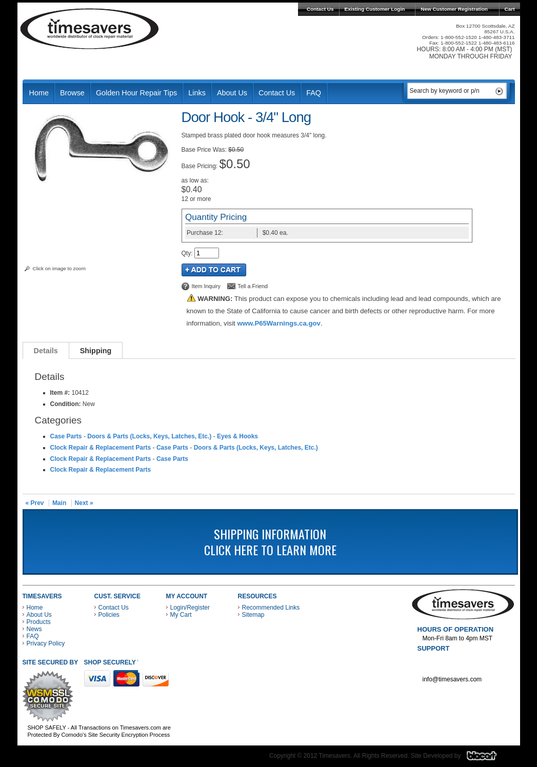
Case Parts (66, 436)
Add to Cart (214, 270)
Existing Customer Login (375, 9)
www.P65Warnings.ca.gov (278, 323)
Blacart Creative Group (488, 758)
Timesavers (90, 29)
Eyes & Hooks (237, 436)
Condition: (65, 404)
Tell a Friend (252, 286)
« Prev (35, 503)
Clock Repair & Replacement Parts (100, 447)
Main (59, 503)
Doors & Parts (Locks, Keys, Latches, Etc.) (149, 436)
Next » (84, 503)
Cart (510, 9)
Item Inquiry (206, 286)
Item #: (61, 392)
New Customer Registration (454, 9)
